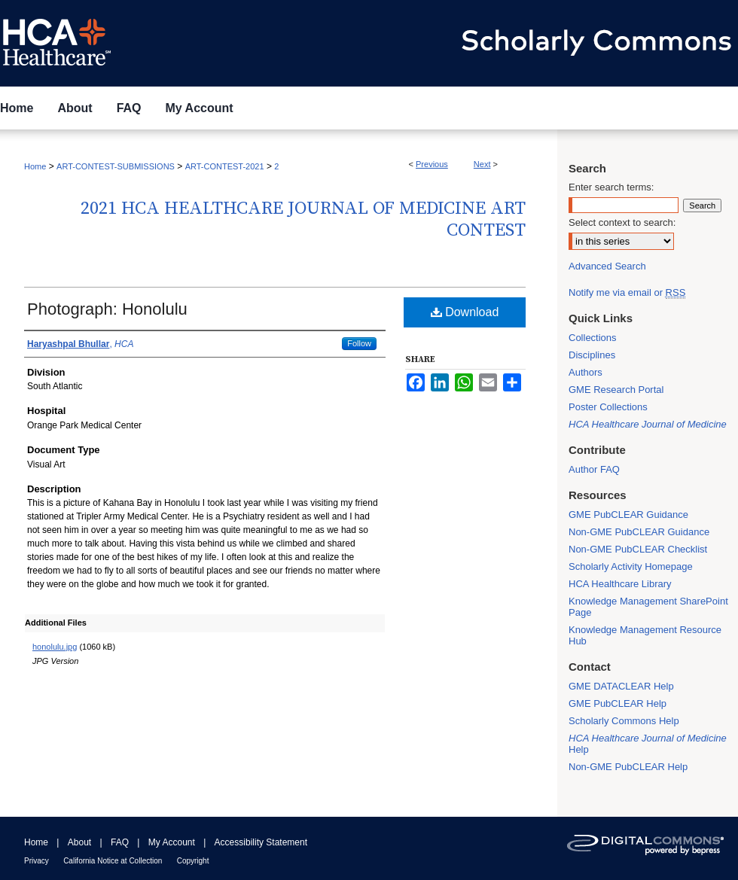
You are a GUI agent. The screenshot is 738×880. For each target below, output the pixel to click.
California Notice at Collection (112, 861)
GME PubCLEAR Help (617, 703)
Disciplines (592, 355)
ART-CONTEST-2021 (224, 166)
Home (35, 166)
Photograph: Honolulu (107, 309)
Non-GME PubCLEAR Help (628, 766)
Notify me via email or (627, 292)
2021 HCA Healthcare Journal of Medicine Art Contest (303, 219)
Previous (432, 164)
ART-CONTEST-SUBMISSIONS (115, 166)
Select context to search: (622, 222)
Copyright (193, 861)
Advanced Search (607, 266)
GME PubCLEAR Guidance (628, 514)
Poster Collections (608, 407)
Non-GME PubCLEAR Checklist (638, 549)
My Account (171, 842)
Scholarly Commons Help (624, 720)
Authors (585, 372)
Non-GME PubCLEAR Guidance (639, 531)
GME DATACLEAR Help (621, 686)
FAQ (120, 842)
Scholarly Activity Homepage (631, 566)
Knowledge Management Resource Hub (645, 635)
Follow (359, 343)
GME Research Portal (616, 389)
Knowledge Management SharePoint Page (648, 606)
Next (482, 164)
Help (648, 743)
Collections (593, 337)
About (79, 842)
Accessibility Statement (261, 842)
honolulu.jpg (54, 646)
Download (465, 312)
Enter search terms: (611, 187)
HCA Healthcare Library (620, 583)
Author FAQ (594, 469)
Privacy (36, 861)
